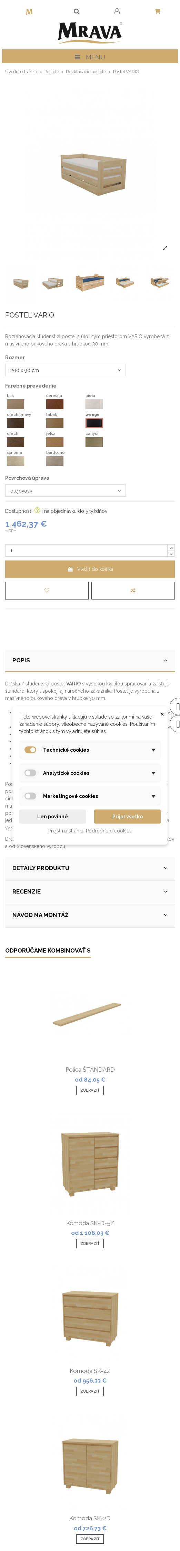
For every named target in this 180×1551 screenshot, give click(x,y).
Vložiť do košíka (90, 569)
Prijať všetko (127, 816)
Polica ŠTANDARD (90, 1069)
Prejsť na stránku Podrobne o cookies (90, 830)
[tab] (90, 661)
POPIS (90, 660)
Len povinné (52, 816)
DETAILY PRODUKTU (90, 868)
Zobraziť (90, 1090)
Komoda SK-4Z (90, 1370)
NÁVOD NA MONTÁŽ (90, 915)
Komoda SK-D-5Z (90, 1223)
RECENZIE (90, 891)
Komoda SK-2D (90, 1518)
